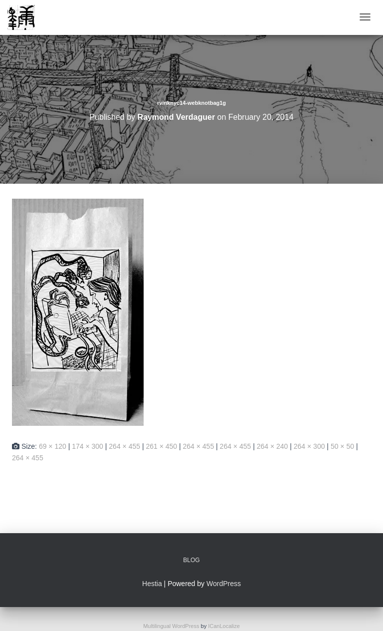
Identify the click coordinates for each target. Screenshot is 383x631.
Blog (191, 560)
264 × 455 (124, 446)
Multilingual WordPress (171, 626)
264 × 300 (309, 446)
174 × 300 (87, 446)
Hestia (152, 584)
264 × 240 (272, 446)
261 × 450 (161, 446)
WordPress (223, 584)
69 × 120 (52, 446)
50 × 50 (342, 446)
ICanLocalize (224, 626)
